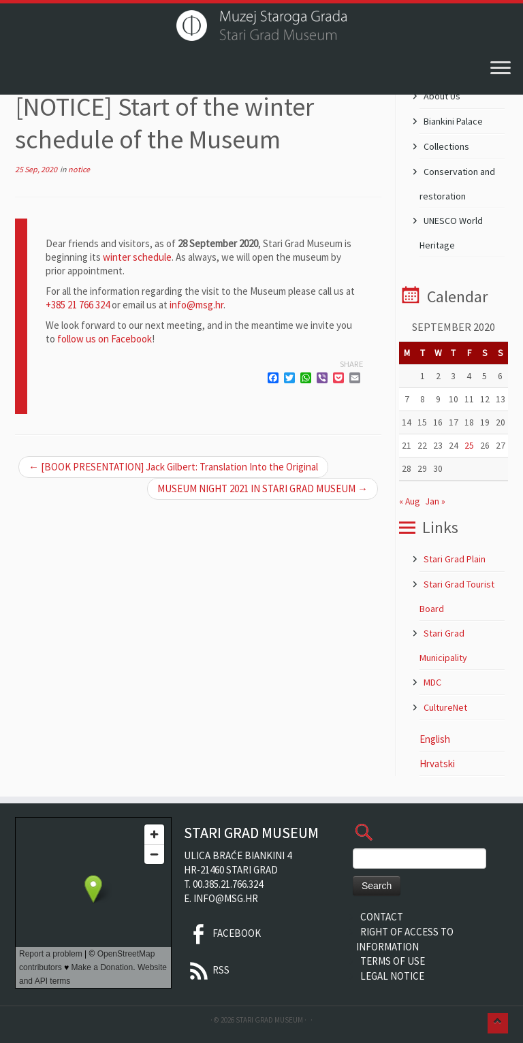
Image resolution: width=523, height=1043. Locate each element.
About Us (442, 96)
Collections (446, 146)
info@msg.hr (196, 304)
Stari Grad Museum (269, 1020)
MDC (432, 682)
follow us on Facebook (104, 338)
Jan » (435, 501)
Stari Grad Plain (455, 559)
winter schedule (137, 257)
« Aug (409, 501)
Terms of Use (392, 960)
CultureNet (445, 707)
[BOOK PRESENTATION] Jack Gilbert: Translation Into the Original (173, 466)
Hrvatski (437, 763)
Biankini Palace (453, 121)
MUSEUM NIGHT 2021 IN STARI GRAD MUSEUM (262, 488)
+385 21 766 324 (78, 304)
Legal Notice (392, 975)
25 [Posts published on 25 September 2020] (469, 445)
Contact (381, 916)
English (434, 739)
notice (79, 169)
